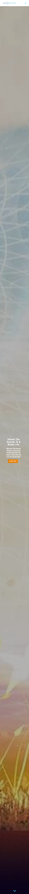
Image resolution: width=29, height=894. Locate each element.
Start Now (13, 461)
